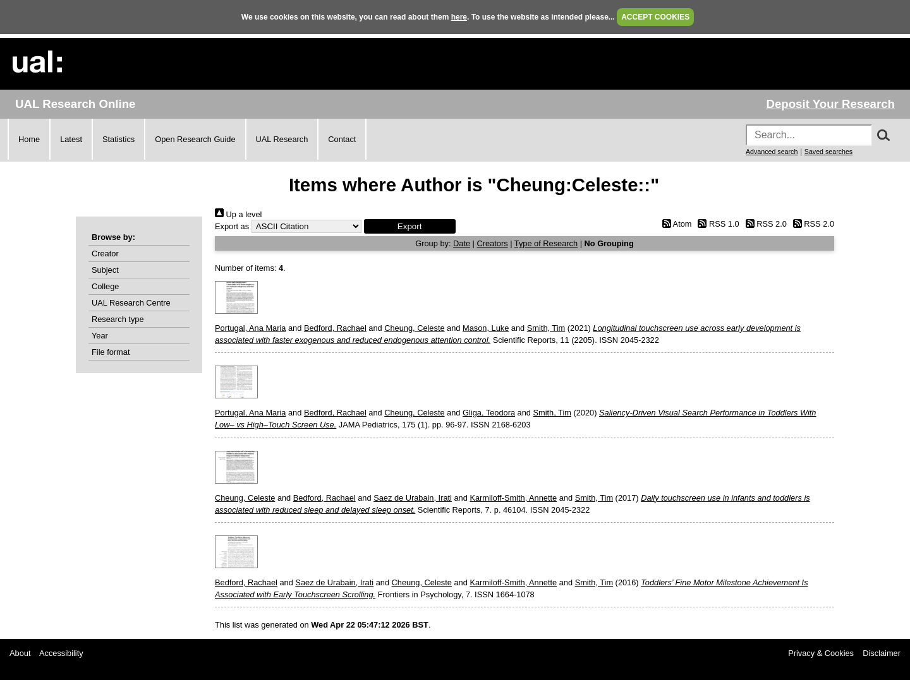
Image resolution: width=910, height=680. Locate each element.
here (459, 17)
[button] (410, 226)
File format (111, 352)
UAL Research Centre (131, 302)
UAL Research (282, 139)
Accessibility (61, 653)
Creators (492, 243)
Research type (118, 319)
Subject (105, 270)
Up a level (238, 214)
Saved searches (828, 151)
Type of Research (546, 243)
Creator (105, 253)
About (19, 653)
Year (100, 335)
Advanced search (772, 151)
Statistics (118, 139)
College (105, 286)
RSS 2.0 (764, 224)
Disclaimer (882, 653)
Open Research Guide (195, 139)
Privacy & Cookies (821, 653)
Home (29, 139)
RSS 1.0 (716, 224)
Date (461, 243)
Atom (674, 224)
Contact (342, 139)
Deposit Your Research (830, 103)
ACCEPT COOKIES (655, 17)
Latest (71, 139)
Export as (232, 226)
